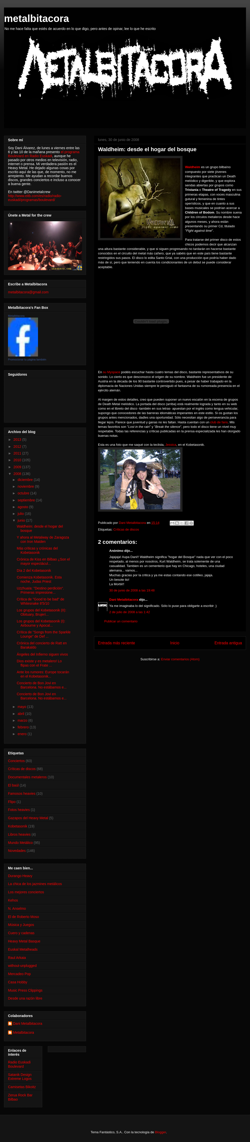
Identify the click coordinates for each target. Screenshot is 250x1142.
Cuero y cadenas (21, 933)
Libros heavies (19, 834)
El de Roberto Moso (23, 917)
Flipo (12, 802)
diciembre (26, 480)
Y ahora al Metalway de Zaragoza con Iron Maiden (43, 539)
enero (23, 734)
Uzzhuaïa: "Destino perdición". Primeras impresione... (40, 590)
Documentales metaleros (27, 777)
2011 (18, 453)
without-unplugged (22, 966)
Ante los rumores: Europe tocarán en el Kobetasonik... (43, 674)
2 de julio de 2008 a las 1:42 (129, 612)
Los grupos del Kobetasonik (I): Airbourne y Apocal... (41, 623)
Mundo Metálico (20, 843)
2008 (18, 474)
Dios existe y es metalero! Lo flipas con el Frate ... (39, 663)
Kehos (13, 900)
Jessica (171, 445)
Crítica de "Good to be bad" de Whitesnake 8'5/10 (40, 601)
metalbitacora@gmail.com (28, 292)
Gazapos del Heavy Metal (28, 818)
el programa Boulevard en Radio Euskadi (44, 154)
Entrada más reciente (116, 643)
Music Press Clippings (25, 990)
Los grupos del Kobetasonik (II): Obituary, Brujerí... (41, 612)
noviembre (26, 486)
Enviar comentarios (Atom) (180, 659)
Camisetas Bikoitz (22, 1087)
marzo (23, 720)
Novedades (17, 851)
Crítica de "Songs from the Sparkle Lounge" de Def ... (43, 634)
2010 (18, 460)
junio (22, 520)
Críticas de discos (126, 529)
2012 (18, 447)
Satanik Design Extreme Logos (20, 1077)
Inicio (174, 643)
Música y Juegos (21, 925)
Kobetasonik (17, 826)
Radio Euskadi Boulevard (19, 1064)
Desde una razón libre (25, 998)
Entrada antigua (228, 643)
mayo (22, 707)
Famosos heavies (22, 794)
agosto (23, 507)
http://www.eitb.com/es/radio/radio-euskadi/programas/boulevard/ (35, 198)
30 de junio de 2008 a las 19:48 (131, 590)
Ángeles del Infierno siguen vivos (42, 654)
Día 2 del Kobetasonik (34, 570)
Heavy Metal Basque (24, 941)
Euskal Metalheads (23, 949)
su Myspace (112, 372)
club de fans (219, 422)
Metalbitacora (16, 315)
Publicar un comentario (121, 621)
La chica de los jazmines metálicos (35, 884)
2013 (18, 440)
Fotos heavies (19, 810)
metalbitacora (36, 18)
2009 (18, 467)
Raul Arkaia (17, 958)
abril (21, 714)
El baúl (13, 785)
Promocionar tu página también (27, 359)
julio (21, 514)
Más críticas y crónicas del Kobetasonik (37, 550)
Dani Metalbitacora (123, 599)
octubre (24, 493)
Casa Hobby (17, 982)
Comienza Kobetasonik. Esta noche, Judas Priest (39, 579)
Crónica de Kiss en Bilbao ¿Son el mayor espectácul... (43, 561)
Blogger (160, 1132)
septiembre (27, 500)
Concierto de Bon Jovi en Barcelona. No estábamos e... (41, 685)
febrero (24, 727)
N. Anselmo (17, 909)
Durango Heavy (20, 876)
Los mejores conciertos (26, 892)
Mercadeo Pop (19, 974)
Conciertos (16, 761)
